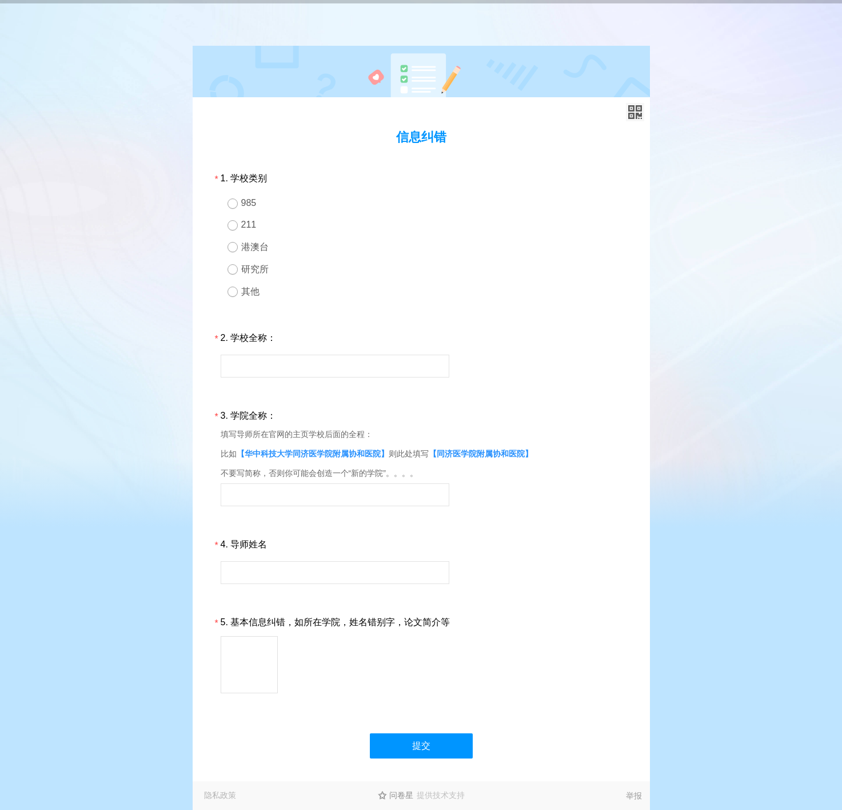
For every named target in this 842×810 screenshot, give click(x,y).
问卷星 (401, 795)
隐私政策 (220, 795)
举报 (634, 795)
